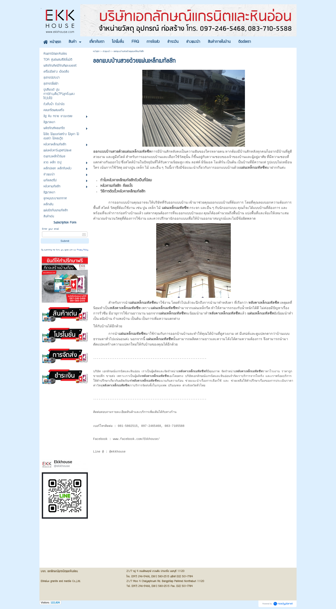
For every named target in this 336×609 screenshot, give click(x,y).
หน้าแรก (96, 51)
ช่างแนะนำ (106, 51)
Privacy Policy (82, 250)
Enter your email (50, 229)
